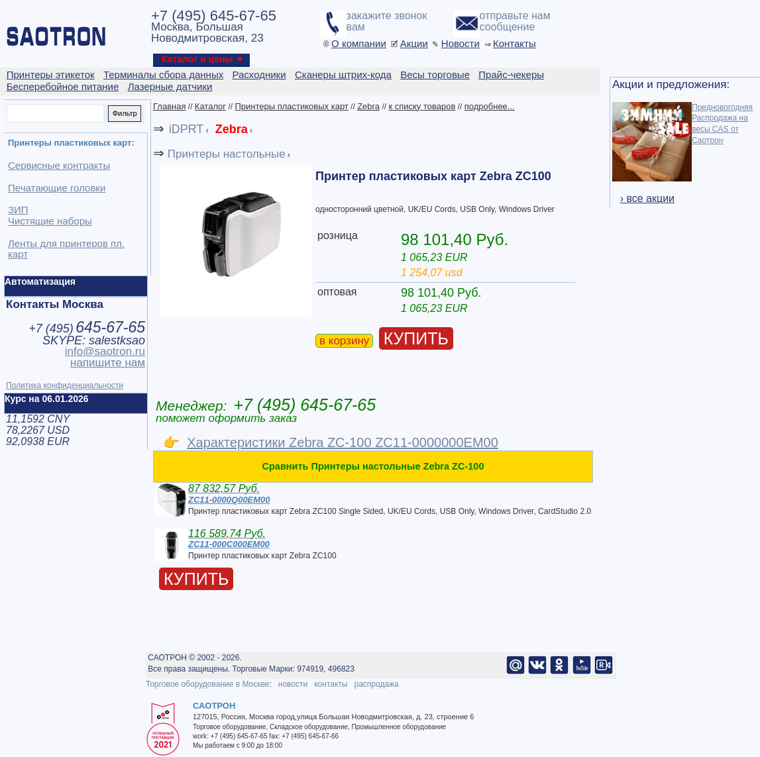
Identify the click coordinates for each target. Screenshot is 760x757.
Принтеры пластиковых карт (291, 106)
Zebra (368, 106)
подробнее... (489, 106)
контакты (330, 684)
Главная (169, 106)
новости (292, 684)
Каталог (210, 106)
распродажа (376, 684)
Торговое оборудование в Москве (207, 684)
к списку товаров (421, 106)
